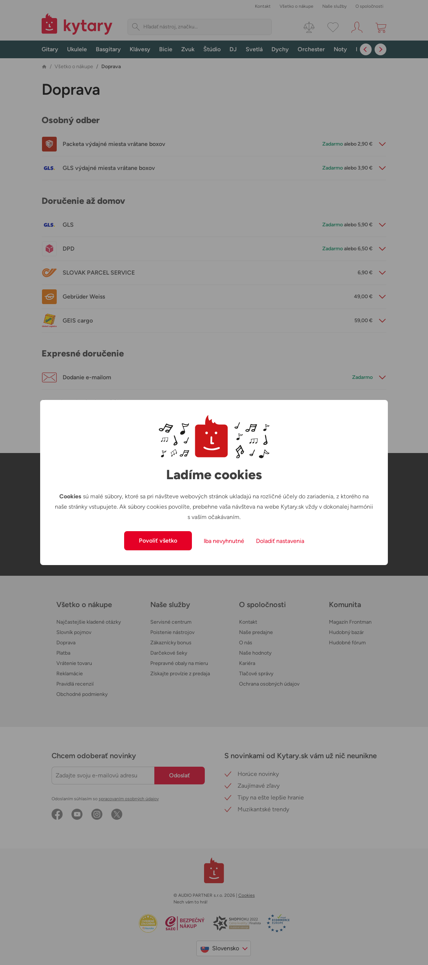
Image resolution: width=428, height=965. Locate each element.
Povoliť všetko (158, 540)
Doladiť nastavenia (280, 540)
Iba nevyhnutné (224, 540)
